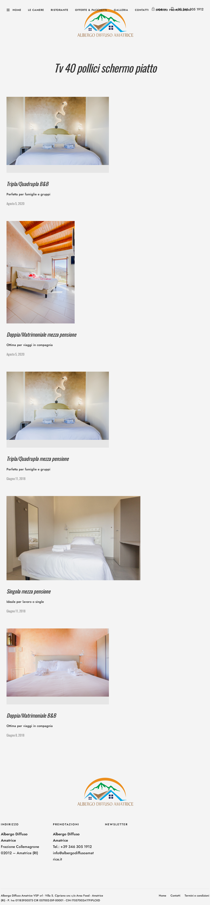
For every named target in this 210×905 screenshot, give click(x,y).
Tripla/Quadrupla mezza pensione (38, 458)
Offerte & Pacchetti (91, 10)
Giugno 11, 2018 (16, 478)
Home (17, 10)
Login (158, 10)
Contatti (142, 10)
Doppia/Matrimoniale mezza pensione (41, 334)
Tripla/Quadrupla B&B (27, 184)
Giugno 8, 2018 (15, 735)
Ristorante (59, 10)
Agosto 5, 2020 (16, 203)
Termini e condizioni (197, 895)
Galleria (121, 10)
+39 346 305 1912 (189, 9)
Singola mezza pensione (28, 591)
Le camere (36, 10)
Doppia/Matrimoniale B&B (31, 715)
